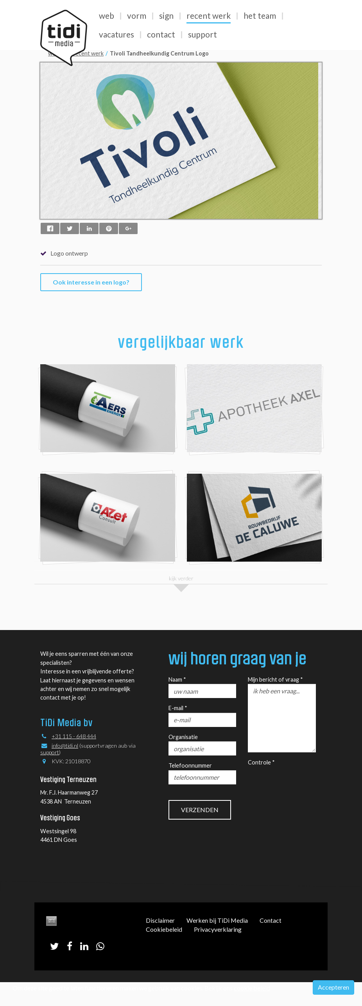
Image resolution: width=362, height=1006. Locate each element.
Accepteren (333, 987)
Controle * (261, 762)
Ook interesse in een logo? (91, 282)
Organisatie (183, 737)
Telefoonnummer (190, 765)
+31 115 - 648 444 (74, 736)
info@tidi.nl (65, 745)
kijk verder (181, 578)
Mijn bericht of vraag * (275, 679)
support (49, 752)
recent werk (88, 53)
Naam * (177, 679)
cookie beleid (252, 988)
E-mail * (177, 708)
